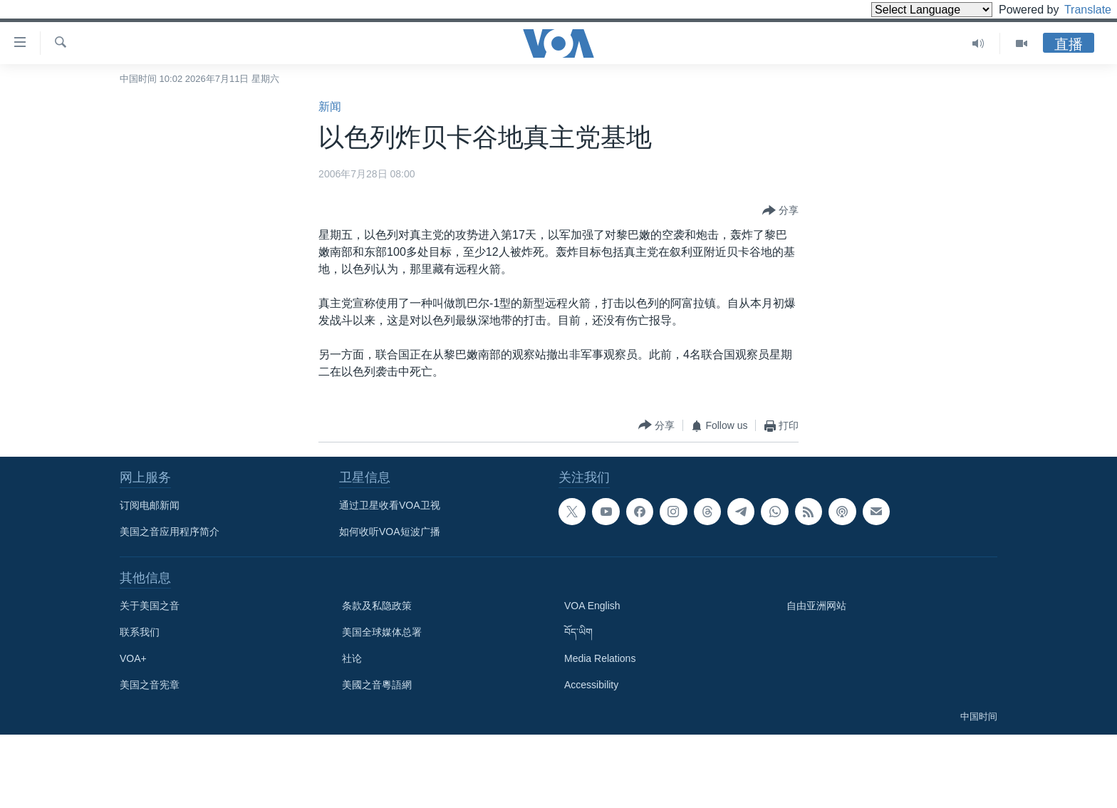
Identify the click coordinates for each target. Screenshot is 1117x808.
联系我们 (140, 632)
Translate (1074, 10)
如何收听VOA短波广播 (389, 531)
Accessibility (591, 684)
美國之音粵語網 (377, 684)
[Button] (780, 210)
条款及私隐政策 (377, 605)
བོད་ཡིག (578, 632)
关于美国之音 (150, 605)
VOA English (592, 605)
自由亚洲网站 (816, 605)
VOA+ (133, 658)
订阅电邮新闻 (150, 505)
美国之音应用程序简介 (169, 531)
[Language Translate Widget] (907, 9)
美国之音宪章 (150, 684)
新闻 (329, 106)
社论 (352, 658)
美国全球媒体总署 (382, 632)
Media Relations (599, 658)
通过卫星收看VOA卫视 (389, 505)
